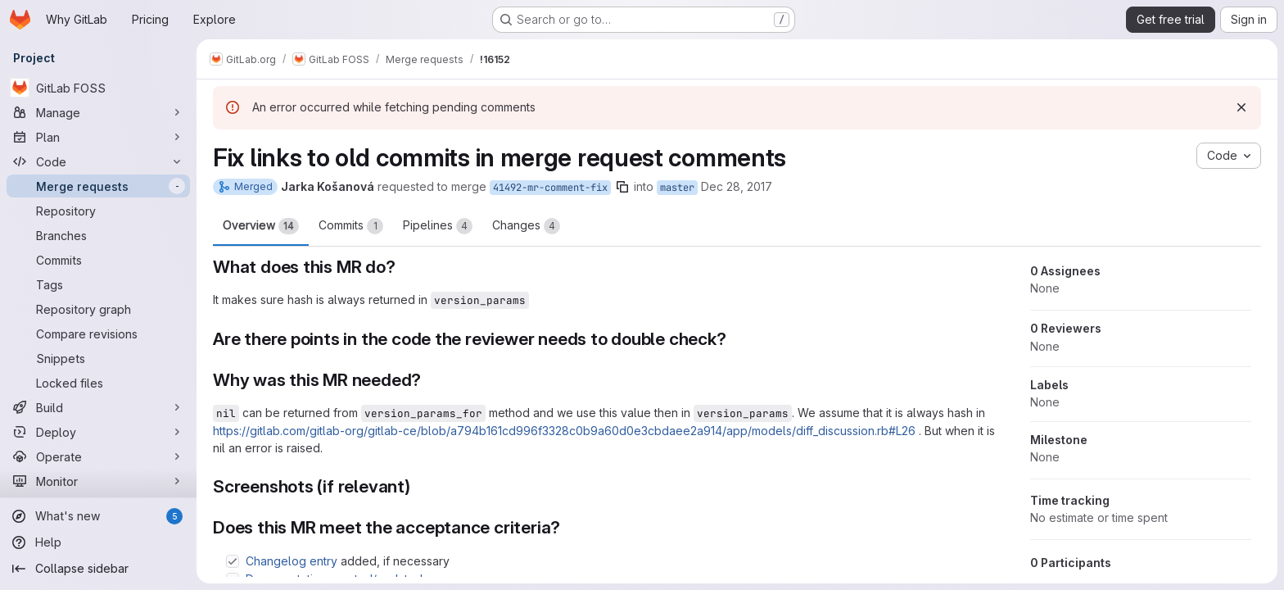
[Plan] (98, 136)
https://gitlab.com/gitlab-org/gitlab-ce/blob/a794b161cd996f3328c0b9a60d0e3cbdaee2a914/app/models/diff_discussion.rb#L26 (564, 431)
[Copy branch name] (622, 187)
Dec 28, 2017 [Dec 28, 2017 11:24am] (736, 186)
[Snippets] (98, 358)
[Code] (98, 161)
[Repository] (98, 210)
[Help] (98, 542)
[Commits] (98, 259)
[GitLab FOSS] (98, 87)
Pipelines (437, 226)
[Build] (98, 407)
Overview (261, 226)
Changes (526, 226)
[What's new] (98, 516)
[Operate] (98, 456)
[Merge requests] (98, 186)
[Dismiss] (1241, 107)
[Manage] (98, 112)
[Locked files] (98, 382)
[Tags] (98, 284)
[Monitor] (98, 481)
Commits (351, 226)
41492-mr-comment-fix (550, 187)
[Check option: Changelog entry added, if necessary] (232, 561)
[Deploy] (98, 431)
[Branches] (98, 235)
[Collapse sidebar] (98, 568)
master (677, 187)
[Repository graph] (98, 308)
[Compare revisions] (98, 333)
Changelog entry (291, 561)
